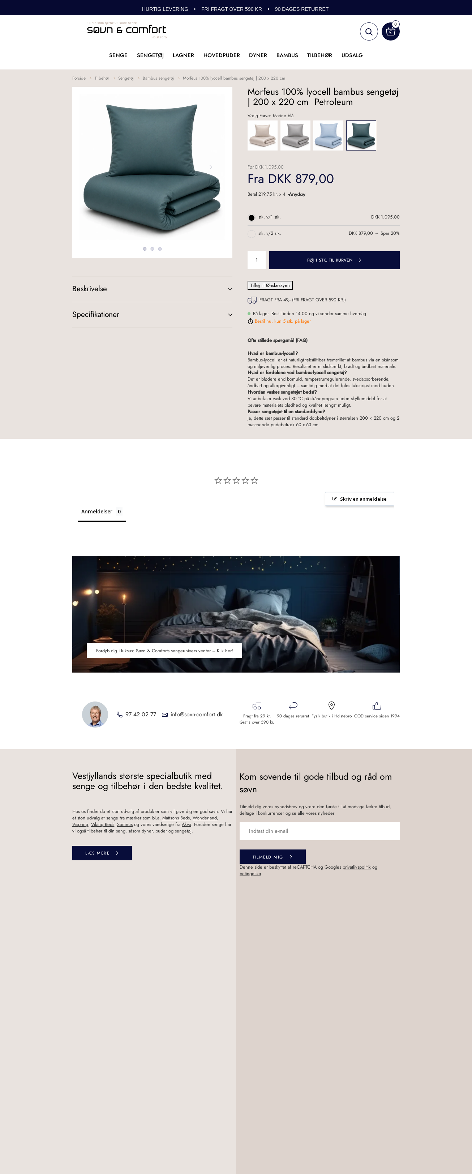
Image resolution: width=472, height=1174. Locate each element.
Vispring (80, 824)
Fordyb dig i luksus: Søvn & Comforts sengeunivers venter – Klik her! (164, 650)
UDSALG (352, 55)
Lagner (183, 55)
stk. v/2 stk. (269, 233)
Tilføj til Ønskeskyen (270, 285)
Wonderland (205, 817)
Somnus (125, 824)
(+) (223, 289)
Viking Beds (102, 824)
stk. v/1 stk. (269, 217)
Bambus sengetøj (158, 78)
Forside (79, 78)
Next (210, 167)
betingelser (250, 873)
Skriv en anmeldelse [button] (363, 499)
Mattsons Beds (176, 817)
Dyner (258, 55)
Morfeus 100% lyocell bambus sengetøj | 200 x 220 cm (234, 78)
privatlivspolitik (357, 867)
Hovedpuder (221, 55)
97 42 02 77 (140, 714)
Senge (118, 55)
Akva (186, 824)
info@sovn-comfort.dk (197, 714)
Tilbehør (319, 55)
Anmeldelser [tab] (96, 511)
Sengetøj (150, 55)
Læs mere (97, 853)
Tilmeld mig (268, 857)
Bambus (287, 55)
